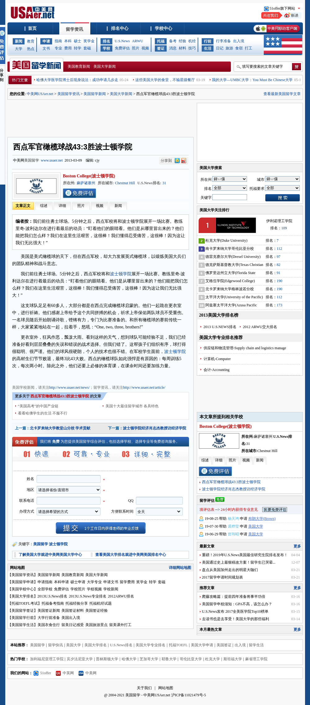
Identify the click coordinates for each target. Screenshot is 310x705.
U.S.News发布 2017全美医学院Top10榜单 (235, 611)
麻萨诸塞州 (86, 183)
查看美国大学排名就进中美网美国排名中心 (130, 554)
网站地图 (165, 688)
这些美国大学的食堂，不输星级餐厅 (165, 80)
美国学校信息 (117, 376)
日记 (219, 48)
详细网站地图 (180, 567)
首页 (32, 28)
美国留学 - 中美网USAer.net (147, 695)
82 (279, 265)
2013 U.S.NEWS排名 (220, 327)
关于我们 (144, 688)
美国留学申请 (22, 582)
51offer (42, 673)
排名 (106, 41)
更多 (297, 546)
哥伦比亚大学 (191, 659)
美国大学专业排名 (150, 645)
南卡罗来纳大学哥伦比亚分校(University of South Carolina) (229, 249)
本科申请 (61, 582)
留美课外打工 (120, 625)
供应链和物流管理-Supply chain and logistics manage (245, 348)
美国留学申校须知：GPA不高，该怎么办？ (237, 604)
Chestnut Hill (125, 183)
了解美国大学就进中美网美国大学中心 (50, 554)
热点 (30, 49)
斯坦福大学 (232, 659)
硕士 (77, 41)
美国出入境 (70, 618)
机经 (192, 41)
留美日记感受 (72, 625)
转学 (77, 48)
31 (164, 183)
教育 (30, 41)
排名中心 (119, 28)
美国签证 (224, 645)
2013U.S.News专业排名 (87, 596)
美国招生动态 (94, 376)
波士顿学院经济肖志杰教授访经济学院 (154, 428)
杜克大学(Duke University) (226, 240)
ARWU (137, 41)
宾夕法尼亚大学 (80, 659)
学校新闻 (110, 589)
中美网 (88, 673)
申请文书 (110, 582)
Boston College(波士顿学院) (89, 176)
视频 (145, 48)
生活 (207, 48)
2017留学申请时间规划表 (222, 577)
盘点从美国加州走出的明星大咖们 (230, 570)
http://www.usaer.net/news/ (69, 387)
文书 (46, 48)
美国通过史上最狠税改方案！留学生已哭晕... (239, 562)
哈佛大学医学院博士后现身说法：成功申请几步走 (77, 80)
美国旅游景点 (96, 625)
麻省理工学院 (256, 659)
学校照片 (77, 589)
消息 (173, 48)
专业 (58, 48)
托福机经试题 (100, 603)
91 (279, 273)
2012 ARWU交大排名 (260, 327)
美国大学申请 (202, 645)
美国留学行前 (22, 618)
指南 (58, 41)
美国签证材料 (72, 610)
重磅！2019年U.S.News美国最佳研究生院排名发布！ (245, 555)
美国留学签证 (22, 610)
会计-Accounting (217, 370)
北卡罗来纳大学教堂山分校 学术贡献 (60, 428)
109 (284, 228)
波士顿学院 (121, 274)
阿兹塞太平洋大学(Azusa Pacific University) (231, 306)
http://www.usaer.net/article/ (144, 387)
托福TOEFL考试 (24, 603)
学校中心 (163, 28)
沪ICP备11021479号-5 (188, 695)
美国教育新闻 (79, 66)
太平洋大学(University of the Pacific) (234, 297)
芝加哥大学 (149, 659)
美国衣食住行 (49, 625)
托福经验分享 (76, 603)
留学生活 (256, 645)
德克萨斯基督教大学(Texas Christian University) (234, 266)
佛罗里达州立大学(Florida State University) (230, 274)
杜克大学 (212, 659)
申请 (46, 41)
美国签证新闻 (49, 610)
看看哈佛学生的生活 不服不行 (42, 413)
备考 (173, 41)
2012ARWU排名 (121, 596)
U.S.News (122, 41)
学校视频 (94, 589)
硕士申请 (77, 582)
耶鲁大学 (169, 659)
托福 (160, 41)
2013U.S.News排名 (53, 596)
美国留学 (31, 160)
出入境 (238, 41)
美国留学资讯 (68, 94)
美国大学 (255, 526)
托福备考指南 (53, 603)
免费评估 (122, 48)
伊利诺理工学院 (279, 221)
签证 (160, 48)
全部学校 (45, 589)
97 (279, 256)
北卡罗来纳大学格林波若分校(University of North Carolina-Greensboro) (229, 290)
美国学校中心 (22, 589)
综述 (43, 206)
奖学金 (89, 41)
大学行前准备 (49, 618)
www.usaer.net (52, 160)
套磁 (87, 48)
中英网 (65, 673)
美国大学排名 (22, 596)
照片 (135, 48)
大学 (18, 49)
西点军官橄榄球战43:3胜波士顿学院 (231, 482)
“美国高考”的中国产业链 (38, 406)
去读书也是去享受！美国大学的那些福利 (235, 619)
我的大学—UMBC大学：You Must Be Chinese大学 (252, 80)
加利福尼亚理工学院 (47, 659)
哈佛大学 (129, 659)
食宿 (239, 48)
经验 (182, 41)
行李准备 (223, 41)
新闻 (18, 41)
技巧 (192, 48)
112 (279, 248)
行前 (207, 41)
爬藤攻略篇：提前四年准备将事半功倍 (233, 596)
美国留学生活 (22, 625)
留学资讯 (74, 29)
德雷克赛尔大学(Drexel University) (233, 256)
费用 (68, 48)
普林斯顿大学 (107, 659)
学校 (106, 48)
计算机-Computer (217, 359)
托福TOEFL (178, 645)
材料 (182, 48)
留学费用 (127, 582)
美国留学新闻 (94, 94)
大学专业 (94, 582)
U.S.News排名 (121, 645)
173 (279, 305)
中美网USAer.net (40, 94)
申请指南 (45, 582)
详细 (62, 206)
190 (279, 281)
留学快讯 (55, 645)
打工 (248, 48)
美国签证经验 (96, 610)
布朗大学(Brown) (262, 518)
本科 (68, 41)
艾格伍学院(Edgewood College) (230, 281)
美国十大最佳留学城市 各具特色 (132, 406)
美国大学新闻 (104, 66)
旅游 (229, 48)
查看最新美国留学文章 (282, 94)
